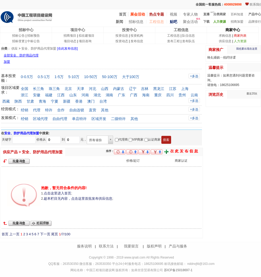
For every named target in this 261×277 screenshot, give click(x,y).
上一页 (14, 234)
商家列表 (240, 35)
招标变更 (18, 41)
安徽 (36, 95)
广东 (121, 95)
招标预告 (33, 35)
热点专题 (156, 14)
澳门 (91, 101)
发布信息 (136, 41)
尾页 (54, 234)
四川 (170, 95)
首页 (5, 234)
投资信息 (121, 35)
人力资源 (240, 41)
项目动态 (70, 41)
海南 (145, 95)
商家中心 (232, 30)
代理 (36, 110)
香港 (79, 101)
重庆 (158, 95)
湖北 (97, 95)
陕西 (18, 101)
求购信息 (225, 35)
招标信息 (136, 22)
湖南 (109, 95)
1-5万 (59, 77)
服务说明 (84, 246)
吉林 (144, 89)
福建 (48, 95)
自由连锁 (76, 110)
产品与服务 (178, 246)
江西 (61, 95)
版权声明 (154, 246)
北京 (68, 89)
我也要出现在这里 (246, 48)
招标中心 (26, 30)
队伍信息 (188, 35)
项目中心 (77, 30)
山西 (104, 89)
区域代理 (40, 119)
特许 (48, 110)
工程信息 (156, 22)
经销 (24, 110)
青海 (42, 101)
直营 (92, 110)
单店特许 (79, 119)
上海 (184, 89)
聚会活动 (190, 22)
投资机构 (136, 35)
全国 (24, 89)
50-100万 (109, 77)
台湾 (103, 101)
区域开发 (98, 119)
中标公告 (33, 41)
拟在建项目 (86, 35)
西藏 (6, 101)
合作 (61, 110)
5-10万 (73, 77)
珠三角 (54, 89)
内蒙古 (118, 89)
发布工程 (173, 41)
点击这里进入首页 (57, 193)
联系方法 (106, 246)
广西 (133, 95)
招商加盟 (237, 21)
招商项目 (70, 35)
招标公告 (18, 35)
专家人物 (190, 14)
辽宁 (132, 89)
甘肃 (30, 101)
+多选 (194, 76)
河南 (85, 95)
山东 (73, 95)
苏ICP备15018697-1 (177, 270)
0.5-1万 (44, 77)
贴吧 (173, 22)
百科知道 (237, 14)
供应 (14, 48)
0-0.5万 (27, 77)
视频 (173, 14)
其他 (104, 110)
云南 (194, 95)
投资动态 (121, 41)
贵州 (182, 95)
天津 (80, 89)
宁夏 (54, 101)
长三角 (38, 89)
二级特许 (118, 119)
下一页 (45, 234)
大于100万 (130, 77)
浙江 (24, 95)
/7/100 (64, 234)
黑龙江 (158, 89)
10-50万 (90, 77)
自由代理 (59, 119)
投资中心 (129, 30)
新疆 (66, 101)
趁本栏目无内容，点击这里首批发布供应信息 (78, 198)
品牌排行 (254, 21)
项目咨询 (85, 41)
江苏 (172, 89)
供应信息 (225, 41)
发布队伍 (188, 41)
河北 (92, 89)
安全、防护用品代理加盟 (38, 48)
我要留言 (131, 246)
